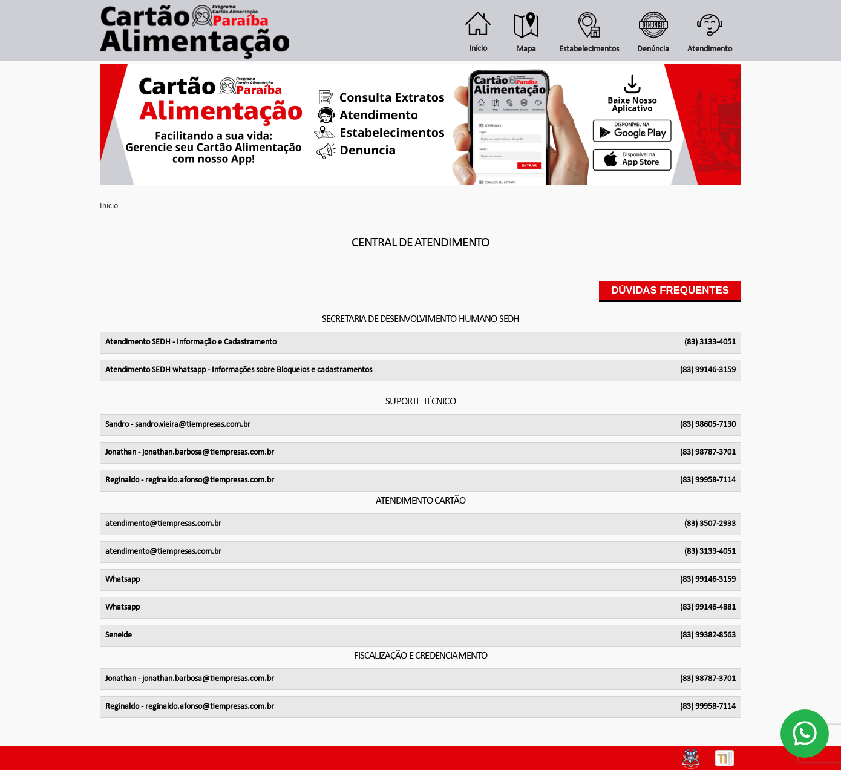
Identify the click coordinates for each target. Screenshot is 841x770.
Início (109, 206)
